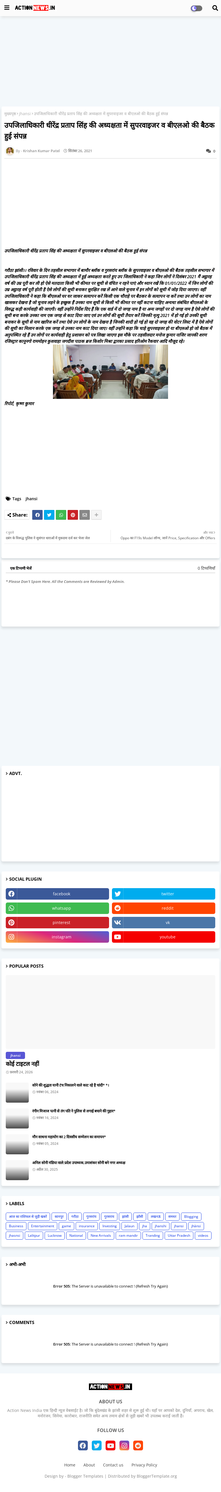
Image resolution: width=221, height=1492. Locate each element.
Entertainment (42, 1226)
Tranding (153, 1235)
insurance (87, 1226)
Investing (109, 1226)
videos (203, 1235)
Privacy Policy (144, 1465)
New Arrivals (101, 1235)
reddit (168, 908)
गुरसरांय (91, 1216)
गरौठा (75, 1216)
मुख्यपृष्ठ (10, 113)
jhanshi (160, 1226)
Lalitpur (34, 1235)
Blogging (191, 1216)
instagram (61, 937)
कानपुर (59, 1216)
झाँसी (139, 1216)
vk (168, 922)
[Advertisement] (110, 62)
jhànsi (196, 1226)
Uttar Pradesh (179, 1235)
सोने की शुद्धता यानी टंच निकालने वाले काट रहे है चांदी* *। (70, 1085)
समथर (172, 1216)
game (66, 1226)
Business (16, 1226)
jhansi (25, 113)
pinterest (61, 922)
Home (69, 1465)
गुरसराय (109, 1216)
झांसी (125, 1216)
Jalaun (129, 1226)
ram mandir (128, 1235)
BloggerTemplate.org (157, 1476)
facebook (61, 893)
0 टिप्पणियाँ (206, 568)
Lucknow (55, 1235)
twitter (167, 893)
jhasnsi (14, 1235)
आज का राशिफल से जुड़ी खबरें (28, 1216)
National (76, 1235)
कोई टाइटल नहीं (22, 1064)
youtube (168, 937)
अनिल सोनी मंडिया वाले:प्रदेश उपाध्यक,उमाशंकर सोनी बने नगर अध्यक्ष (78, 1162)
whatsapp (61, 908)
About (89, 1465)
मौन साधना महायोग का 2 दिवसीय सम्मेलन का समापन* (69, 1136)
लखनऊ (156, 1216)
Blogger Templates (85, 1476)
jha (144, 1226)
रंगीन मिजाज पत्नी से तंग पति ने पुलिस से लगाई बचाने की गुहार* (73, 1111)
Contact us (113, 1465)
